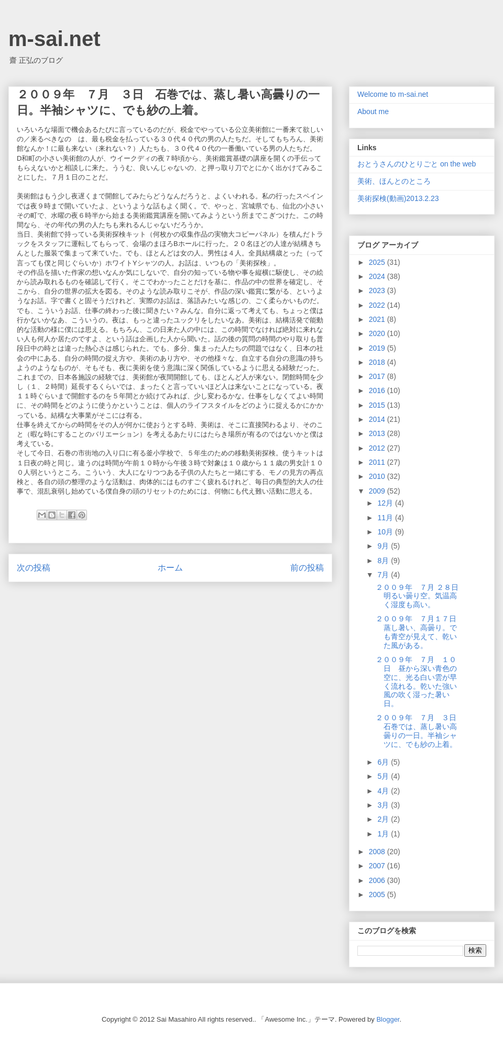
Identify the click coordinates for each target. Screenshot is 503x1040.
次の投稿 (33, 567)
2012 (378, 448)
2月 (384, 819)
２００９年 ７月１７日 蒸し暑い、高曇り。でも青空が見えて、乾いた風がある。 (420, 631)
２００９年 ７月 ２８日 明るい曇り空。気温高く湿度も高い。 (421, 596)
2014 (378, 419)
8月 (384, 560)
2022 (378, 305)
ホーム (170, 567)
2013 (378, 433)
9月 (384, 546)
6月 (384, 762)
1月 (384, 834)
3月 (384, 805)
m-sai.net (54, 38)
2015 (378, 405)
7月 (384, 575)
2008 (378, 851)
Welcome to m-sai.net (392, 94)
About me (373, 111)
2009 (378, 491)
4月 (384, 791)
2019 (378, 348)
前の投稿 (307, 567)
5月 (384, 776)
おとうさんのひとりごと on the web (416, 164)
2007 (378, 866)
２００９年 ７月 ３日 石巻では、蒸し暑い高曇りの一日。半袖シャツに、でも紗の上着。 (420, 730)
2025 (378, 262)
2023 (378, 290)
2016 (378, 390)
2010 (378, 476)
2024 (378, 276)
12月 (386, 503)
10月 (386, 532)
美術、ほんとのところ (394, 181)
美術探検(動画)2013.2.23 (398, 198)
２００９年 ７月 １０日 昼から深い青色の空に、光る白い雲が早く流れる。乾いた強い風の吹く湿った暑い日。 (416, 681)
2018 (378, 362)
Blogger (387, 1019)
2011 (378, 462)
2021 (378, 319)
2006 (378, 880)
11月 (386, 517)
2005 (378, 894)
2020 (378, 333)
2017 (378, 376)
